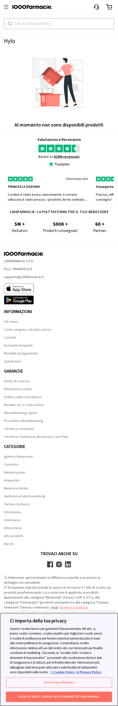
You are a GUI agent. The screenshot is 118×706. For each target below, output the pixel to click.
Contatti (10, 337)
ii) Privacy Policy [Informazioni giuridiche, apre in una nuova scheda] (88, 672)
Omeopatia (12, 512)
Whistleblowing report (20, 413)
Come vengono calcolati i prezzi (27, 329)
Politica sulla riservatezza (23, 397)
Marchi (9, 544)
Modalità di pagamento (21, 353)
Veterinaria (12, 520)
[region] (59, 659)
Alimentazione (14, 472)
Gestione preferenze (59, 682)
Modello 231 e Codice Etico (24, 405)
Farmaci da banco (17, 504)
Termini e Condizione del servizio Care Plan (36, 436)
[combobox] (59, 23)
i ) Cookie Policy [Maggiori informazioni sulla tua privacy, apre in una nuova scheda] (62, 672)
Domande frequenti (18, 345)
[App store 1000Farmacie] (24, 288)
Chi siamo (11, 321)
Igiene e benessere (18, 456)
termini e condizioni (73, 607)
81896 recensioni (67, 156)
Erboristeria (13, 528)
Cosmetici (11, 464)
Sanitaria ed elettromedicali (24, 496)
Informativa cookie (18, 389)
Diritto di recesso (17, 381)
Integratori (12, 480)
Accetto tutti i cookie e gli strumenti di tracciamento (59, 696)
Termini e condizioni (19, 428)
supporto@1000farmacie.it (24, 277)
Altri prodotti (13, 536)
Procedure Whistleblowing (23, 420)
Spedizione (12, 361)
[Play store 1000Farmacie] (24, 299)
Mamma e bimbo (16, 488)
